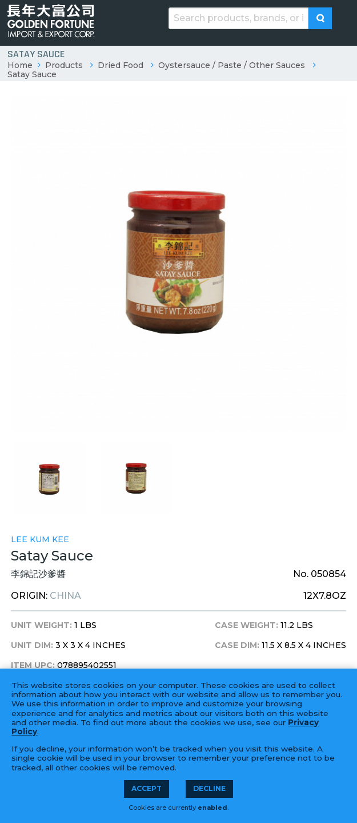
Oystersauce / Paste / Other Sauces (231, 65)
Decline (209, 788)
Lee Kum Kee (40, 539)
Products (64, 65)
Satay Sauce (32, 74)
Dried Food (120, 65)
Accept (146, 788)
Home (20, 65)
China (65, 595)
